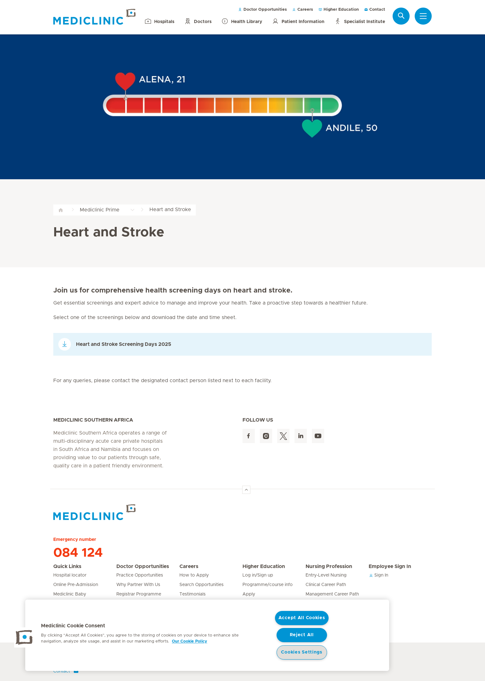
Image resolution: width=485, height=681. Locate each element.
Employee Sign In (390, 566)
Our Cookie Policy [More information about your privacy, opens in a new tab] (189, 641)
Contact (374, 10)
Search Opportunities (201, 585)
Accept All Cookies (301, 618)
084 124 (78, 553)
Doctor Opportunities (262, 10)
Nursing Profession (329, 566)
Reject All (302, 635)
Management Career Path (332, 594)
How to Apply (194, 575)
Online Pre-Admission (75, 585)
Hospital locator (69, 575)
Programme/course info (267, 585)
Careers (302, 10)
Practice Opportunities (139, 575)
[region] (207, 635)
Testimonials (192, 594)
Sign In (378, 575)
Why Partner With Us (138, 585)
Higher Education (338, 10)
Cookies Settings (301, 652)
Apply (248, 594)
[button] (24, 637)
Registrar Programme (138, 594)
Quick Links (67, 566)
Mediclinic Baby (69, 594)
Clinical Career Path (326, 585)
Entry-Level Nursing (326, 575)
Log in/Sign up (257, 575)
